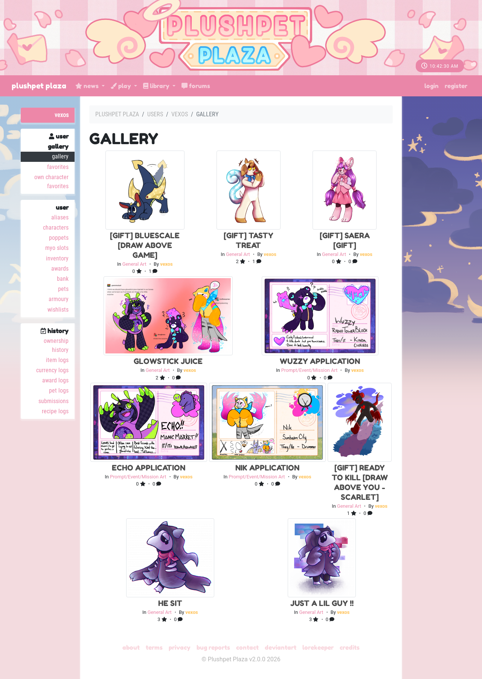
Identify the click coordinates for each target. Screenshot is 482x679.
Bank (63, 278)
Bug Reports (213, 647)
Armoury (59, 299)
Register (456, 86)
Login (431, 86)
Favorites (58, 167)
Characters (56, 227)
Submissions (53, 401)
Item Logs (57, 360)
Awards (60, 268)
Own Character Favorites (51, 182)
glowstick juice (168, 361)
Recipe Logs (55, 411)
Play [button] (122, 86)
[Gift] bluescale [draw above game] (145, 245)
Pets (63, 288)
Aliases (60, 217)
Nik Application (267, 467)
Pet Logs (59, 390)
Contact (247, 647)
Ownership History (56, 345)
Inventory (57, 258)
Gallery (60, 156)
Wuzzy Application (320, 361)
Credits (350, 647)
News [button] (87, 86)
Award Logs (55, 380)
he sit (170, 603)
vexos (62, 115)
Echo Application (148, 467)
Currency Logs (52, 370)
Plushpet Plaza (39, 85)
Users (155, 114)
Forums (196, 86)
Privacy (180, 647)
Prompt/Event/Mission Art (309, 370)
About (131, 647)
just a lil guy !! (322, 603)
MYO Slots (57, 247)
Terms (154, 647)
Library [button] (157, 86)
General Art (134, 264)
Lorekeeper (318, 647)
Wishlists (58, 309)
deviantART (280, 647)
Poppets (59, 237)
